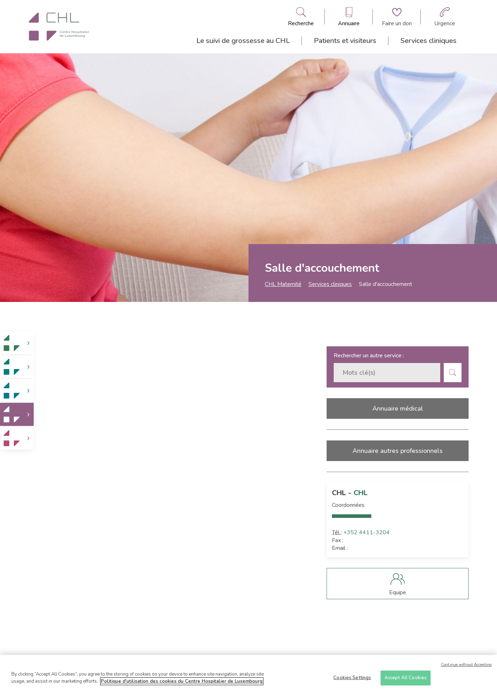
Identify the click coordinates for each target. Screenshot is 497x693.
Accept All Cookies (405, 680)
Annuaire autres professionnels (398, 450)
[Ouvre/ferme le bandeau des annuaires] (349, 16)
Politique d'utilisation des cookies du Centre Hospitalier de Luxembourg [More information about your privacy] (182, 683)
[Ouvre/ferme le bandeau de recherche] (301, 16)
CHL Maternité (283, 284)
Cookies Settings (352, 680)
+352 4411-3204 (366, 532)
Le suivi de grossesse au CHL (243, 40)
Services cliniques (428, 40)
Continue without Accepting (466, 667)
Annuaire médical (397, 408)
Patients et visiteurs (345, 40)
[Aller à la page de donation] (397, 16)
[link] (17, 342)
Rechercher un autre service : (369, 355)
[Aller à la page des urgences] (444, 16)
